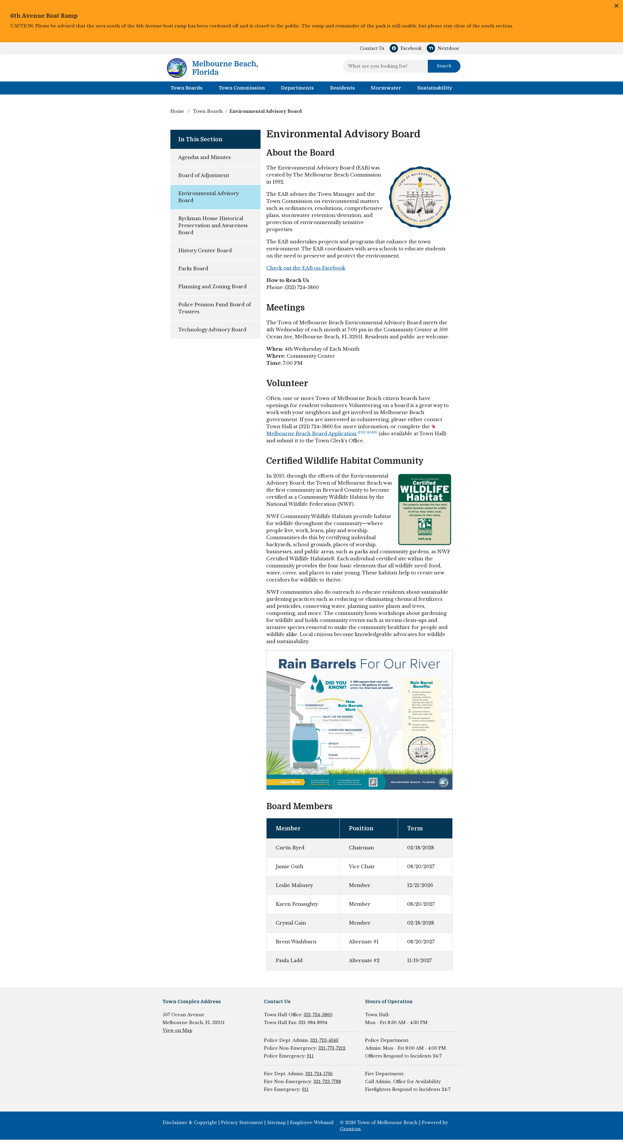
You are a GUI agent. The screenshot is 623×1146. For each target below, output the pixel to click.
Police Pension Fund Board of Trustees (214, 308)
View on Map (177, 1030)
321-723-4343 (324, 1040)
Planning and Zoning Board (212, 287)
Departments (297, 88)
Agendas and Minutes (204, 157)
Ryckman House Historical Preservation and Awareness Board (213, 226)
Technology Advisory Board (212, 330)
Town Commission (242, 88)
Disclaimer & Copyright (190, 1122)
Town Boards (208, 111)
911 (310, 1056)
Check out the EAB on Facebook (305, 268)
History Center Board (205, 251)
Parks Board (193, 269)
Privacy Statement (242, 1122)
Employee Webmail (312, 1122)
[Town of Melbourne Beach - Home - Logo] (212, 68)
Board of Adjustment (203, 175)
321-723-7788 (327, 1081)
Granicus (350, 1128)
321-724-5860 (318, 1014)
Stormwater (386, 88)
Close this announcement (616, 5)
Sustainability (434, 88)
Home (177, 111)
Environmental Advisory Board (208, 197)
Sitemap (276, 1122)
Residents (342, 88)
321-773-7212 (331, 1048)
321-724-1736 (319, 1073)
